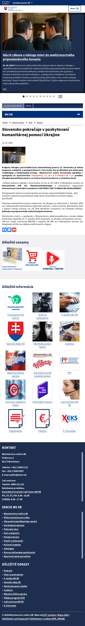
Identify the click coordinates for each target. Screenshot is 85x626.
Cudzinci (8, 590)
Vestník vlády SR (12, 582)
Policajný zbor (11, 529)
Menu (74, 8)
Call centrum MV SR (14, 601)
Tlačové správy (18, 122)
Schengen (9, 548)
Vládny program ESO (14, 597)
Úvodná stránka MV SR (13, 106)
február (40, 122)
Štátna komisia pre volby (17, 517)
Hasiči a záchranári (13, 540)
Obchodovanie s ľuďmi (15, 586)
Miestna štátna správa (15, 594)
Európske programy (14, 525)
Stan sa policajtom (13, 574)
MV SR (28, 106)
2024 (30, 122)
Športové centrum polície (17, 556)
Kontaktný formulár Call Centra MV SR (21, 491)
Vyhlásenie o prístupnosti (15, 618)
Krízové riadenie (12, 544)
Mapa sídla (63, 615)
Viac (4, 89)
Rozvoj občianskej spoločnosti (19, 552)
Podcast (8, 570)
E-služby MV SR (11, 578)
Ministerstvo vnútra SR (16, 513)
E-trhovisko (10, 605)
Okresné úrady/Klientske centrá (20, 521)
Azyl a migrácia (11, 533)
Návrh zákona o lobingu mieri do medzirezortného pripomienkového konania (38, 57)
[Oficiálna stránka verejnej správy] (25, 2)
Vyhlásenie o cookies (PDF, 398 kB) (47, 618)
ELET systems (49, 615)
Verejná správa (11, 537)
